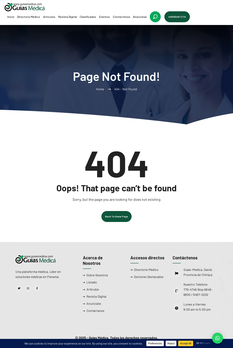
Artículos (49, 16)
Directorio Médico (28, 16)
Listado (91, 282)
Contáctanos (95, 311)
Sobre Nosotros (97, 275)
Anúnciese (140, 16)
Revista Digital (67, 16)
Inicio (10, 16)
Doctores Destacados (148, 277)
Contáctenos (121, 16)
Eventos (104, 16)
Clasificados (88, 16)
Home (100, 89)
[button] (217, 338)
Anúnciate (93, 303)
